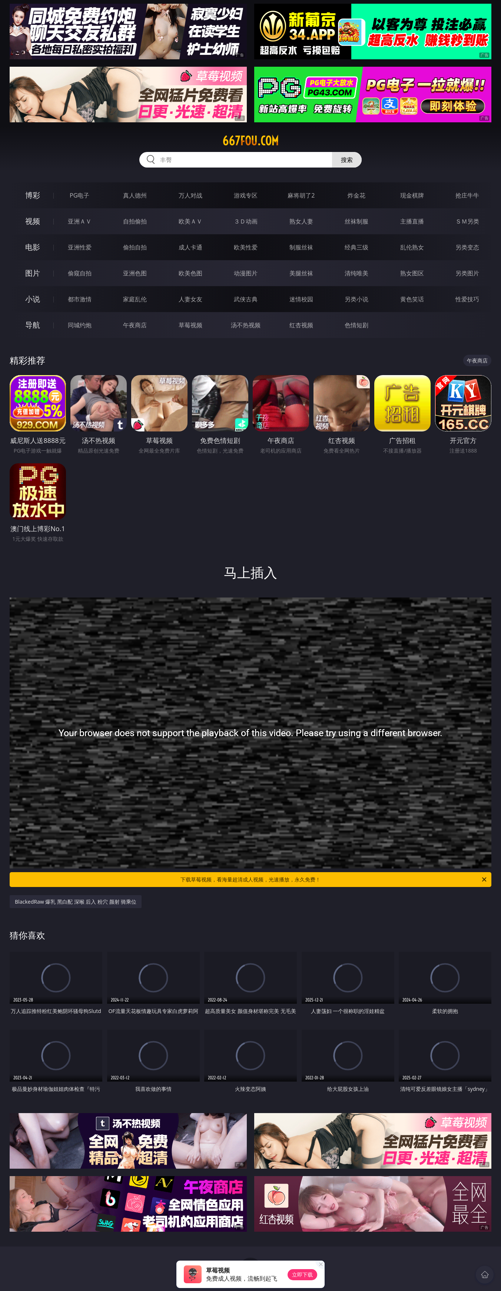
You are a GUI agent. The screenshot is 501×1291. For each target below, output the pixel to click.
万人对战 (190, 195)
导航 (32, 325)
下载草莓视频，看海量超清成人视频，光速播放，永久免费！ (334, 879)
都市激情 (80, 299)
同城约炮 (80, 325)
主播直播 (412, 221)
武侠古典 (246, 299)
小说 (32, 299)
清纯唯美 (356, 273)
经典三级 (356, 247)
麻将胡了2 (301, 195)
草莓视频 (190, 325)
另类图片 (467, 273)
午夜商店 (135, 325)
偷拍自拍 (135, 247)
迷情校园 (301, 299)
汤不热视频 (246, 325)
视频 (32, 221)
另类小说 (356, 299)
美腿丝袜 (301, 273)
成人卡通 (190, 247)
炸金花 (356, 195)
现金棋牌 (412, 195)
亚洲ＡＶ (80, 221)
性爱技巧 (467, 299)
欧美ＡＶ (190, 221)
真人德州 (135, 195)
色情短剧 (356, 325)
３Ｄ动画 (246, 221)
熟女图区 (412, 273)
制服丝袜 (301, 247)
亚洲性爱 (80, 247)
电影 (32, 247)
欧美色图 (190, 273)
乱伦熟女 (412, 247)
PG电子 (79, 195)
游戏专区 (246, 195)
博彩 (32, 195)
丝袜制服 (356, 221)
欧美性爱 (246, 247)
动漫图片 (246, 273)
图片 (32, 273)
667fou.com (250, 140)
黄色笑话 (412, 299)
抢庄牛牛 (467, 195)
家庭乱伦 (135, 299)
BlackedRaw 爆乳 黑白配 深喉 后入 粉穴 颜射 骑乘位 (75, 901)
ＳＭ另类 (467, 221)
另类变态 (467, 247)
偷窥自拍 (80, 273)
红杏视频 (301, 325)
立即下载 (302, 1274)
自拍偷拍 (135, 221)
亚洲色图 (135, 273)
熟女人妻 (301, 221)
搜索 (347, 160)
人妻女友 (190, 299)
